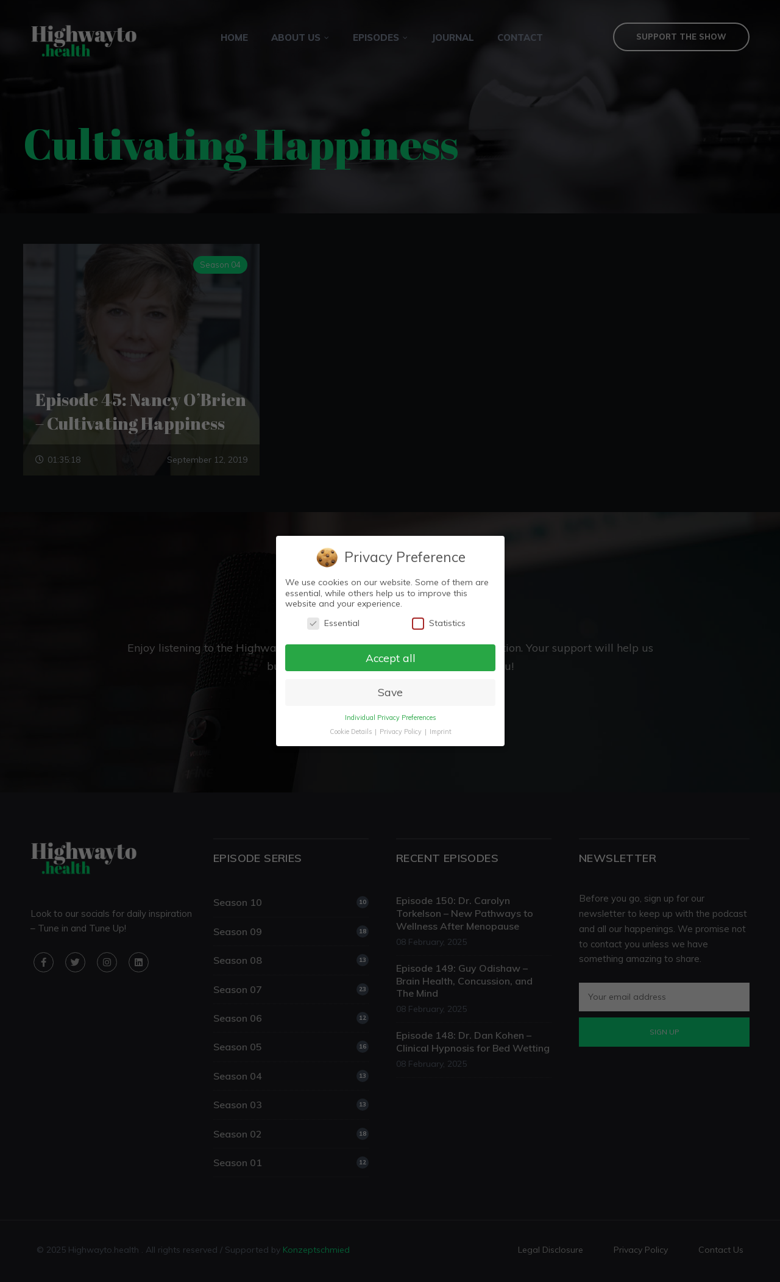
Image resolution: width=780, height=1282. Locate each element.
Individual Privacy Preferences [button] (389, 717)
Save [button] (389, 692)
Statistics (438, 623)
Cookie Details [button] (351, 731)
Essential (333, 623)
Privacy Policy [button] (401, 731)
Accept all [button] (390, 657)
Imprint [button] (440, 731)
